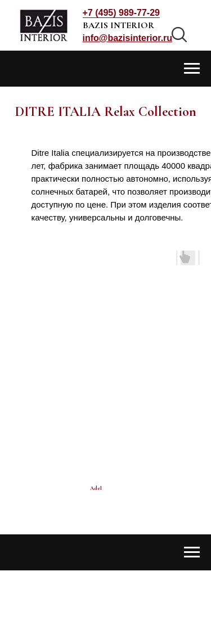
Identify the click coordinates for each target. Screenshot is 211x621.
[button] (128, 38)
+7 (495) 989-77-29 (121, 12)
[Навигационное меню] (192, 68)
